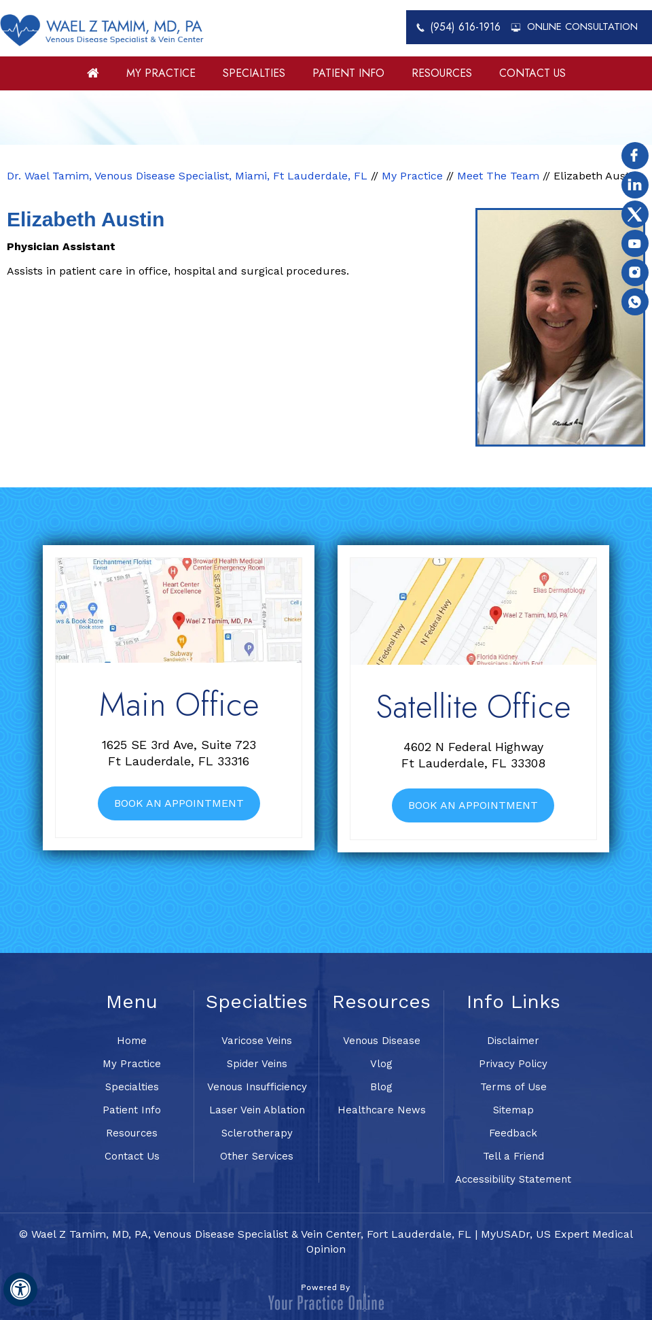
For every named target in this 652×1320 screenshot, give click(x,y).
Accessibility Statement (513, 1179)
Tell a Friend (513, 1156)
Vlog (381, 1064)
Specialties (254, 73)
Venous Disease (381, 1041)
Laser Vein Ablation (257, 1110)
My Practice (161, 73)
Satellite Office (473, 706)
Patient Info (348, 73)
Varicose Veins (256, 1041)
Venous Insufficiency (257, 1087)
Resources (442, 73)
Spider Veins (257, 1064)
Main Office (179, 704)
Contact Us (532, 73)
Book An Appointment (179, 803)
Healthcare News (382, 1110)
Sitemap (513, 1110)
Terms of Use (513, 1087)
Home (93, 78)
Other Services (256, 1156)
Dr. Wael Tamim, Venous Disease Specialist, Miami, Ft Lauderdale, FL (187, 175)
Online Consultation (582, 26)
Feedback (513, 1133)
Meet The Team (498, 175)
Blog (381, 1087)
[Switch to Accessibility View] (20, 1289)
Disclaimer (513, 1041)
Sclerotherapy (257, 1133)
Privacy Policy (513, 1064)
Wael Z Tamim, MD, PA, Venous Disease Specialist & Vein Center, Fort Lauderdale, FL (251, 1234)
